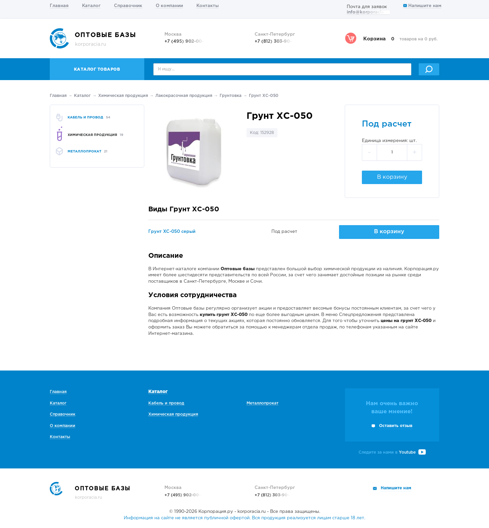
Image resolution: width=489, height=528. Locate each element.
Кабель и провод (166, 403)
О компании (169, 6)
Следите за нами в (392, 452)
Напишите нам (422, 6)
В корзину (392, 177)
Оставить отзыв (395, 426)
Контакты (207, 6)
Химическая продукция (123, 96)
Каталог (91, 6)
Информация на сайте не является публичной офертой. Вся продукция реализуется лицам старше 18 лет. (244, 518)
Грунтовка (230, 96)
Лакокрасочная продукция (183, 96)
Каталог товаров (97, 69)
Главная (59, 6)
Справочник (128, 6)
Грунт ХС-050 (263, 96)
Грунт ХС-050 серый (171, 232)
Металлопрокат (262, 403)
